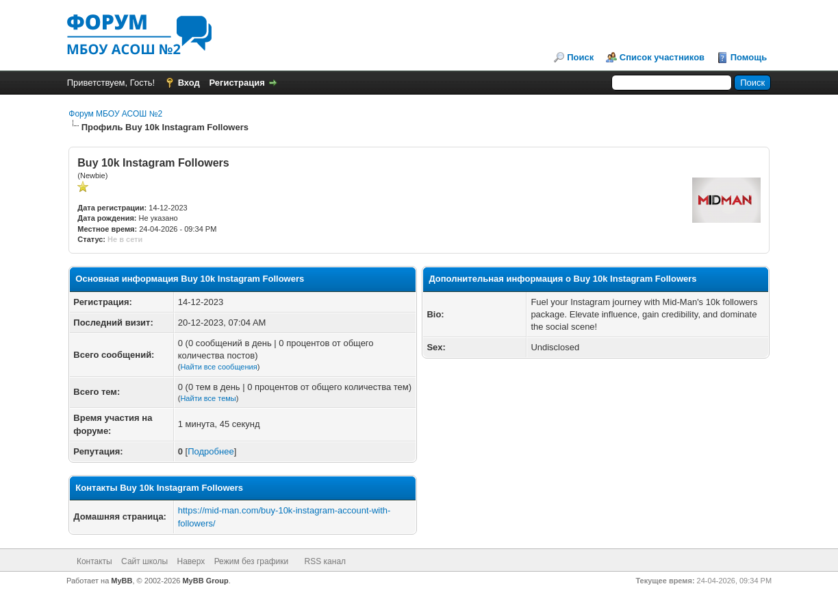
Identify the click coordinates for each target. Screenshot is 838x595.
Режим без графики (251, 561)
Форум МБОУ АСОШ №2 (115, 114)
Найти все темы (208, 398)
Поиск (580, 57)
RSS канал (325, 561)
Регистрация (236, 82)
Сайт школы (144, 561)
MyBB (121, 580)
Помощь (749, 57)
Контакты (94, 561)
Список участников (662, 57)
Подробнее (210, 451)
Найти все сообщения (218, 367)
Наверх (191, 561)
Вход (189, 82)
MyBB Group (205, 580)
